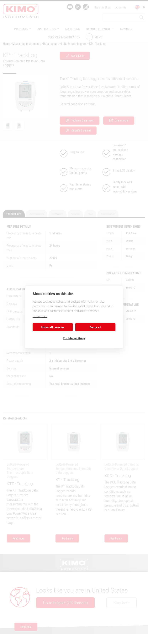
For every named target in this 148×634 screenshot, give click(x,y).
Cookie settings (74, 338)
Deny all (95, 327)
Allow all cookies (53, 327)
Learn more (40, 316)
